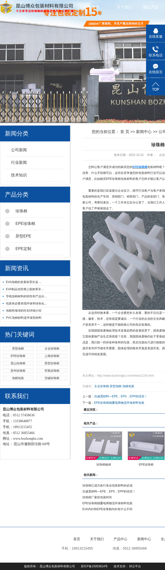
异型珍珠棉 (52, 363)
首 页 (124, 132)
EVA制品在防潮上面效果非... (25, 289)
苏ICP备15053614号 (94, 566)
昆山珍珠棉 (18, 363)
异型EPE (18, 236)
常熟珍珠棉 (52, 370)
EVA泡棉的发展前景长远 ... (23, 282)
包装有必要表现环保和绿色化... (26, 303)
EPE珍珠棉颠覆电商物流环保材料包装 (119, 402)
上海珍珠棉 (52, 356)
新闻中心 (144, 132)
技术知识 (19, 175)
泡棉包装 (18, 378)
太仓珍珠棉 (52, 348)
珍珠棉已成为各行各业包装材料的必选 (107, 485)
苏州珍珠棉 (18, 370)
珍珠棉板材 (103, 464)
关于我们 (124, 7)
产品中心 (120, 539)
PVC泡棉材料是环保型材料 (24, 317)
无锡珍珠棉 (52, 378)
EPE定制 (18, 249)
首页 (96, 7)
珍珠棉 (16, 211)
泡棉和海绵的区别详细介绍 (23, 310)
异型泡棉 (18, 348)
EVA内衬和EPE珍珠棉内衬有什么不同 (107, 509)
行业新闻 (19, 162)
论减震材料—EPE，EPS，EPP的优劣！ (120, 396)
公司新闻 (19, 150)
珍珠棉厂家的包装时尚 (97, 497)
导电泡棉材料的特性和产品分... (26, 296)
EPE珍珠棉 (20, 223)
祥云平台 (135, 566)
